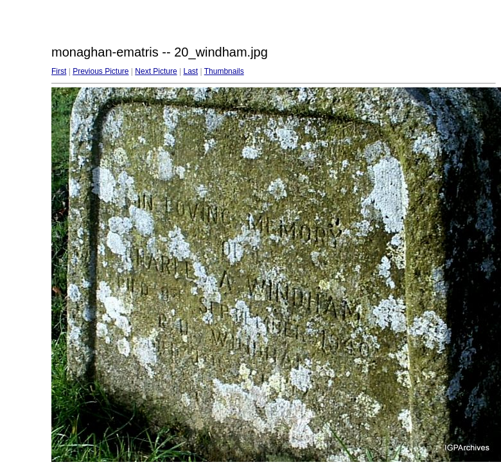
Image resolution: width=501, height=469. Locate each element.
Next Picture (156, 71)
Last (190, 71)
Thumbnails (224, 71)
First (58, 71)
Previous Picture (100, 71)
